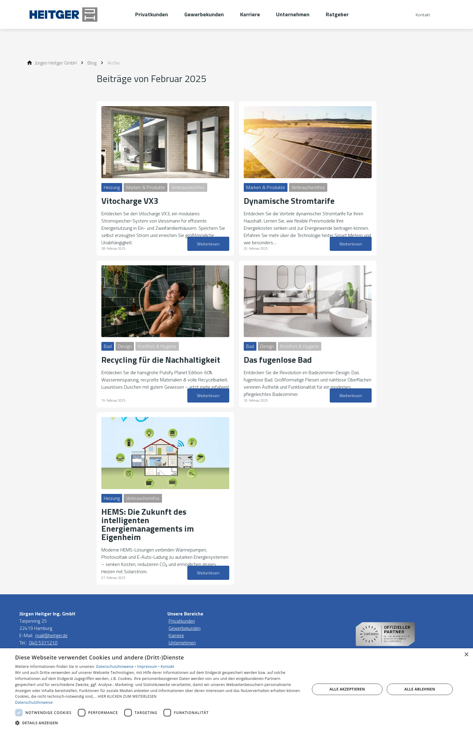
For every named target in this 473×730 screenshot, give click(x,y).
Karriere (176, 635)
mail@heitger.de (51, 635)
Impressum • (149, 666)
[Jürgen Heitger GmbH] (56, 63)
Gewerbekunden (185, 628)
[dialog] (236, 689)
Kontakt (167, 666)
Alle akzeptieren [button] (347, 689)
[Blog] (92, 63)
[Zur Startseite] (77, 14)
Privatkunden (182, 620)
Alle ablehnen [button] (420, 689)
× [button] (466, 655)
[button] (158, 722)
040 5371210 (43, 642)
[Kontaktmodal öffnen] (418, 14)
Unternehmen (182, 642)
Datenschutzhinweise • (116, 666)
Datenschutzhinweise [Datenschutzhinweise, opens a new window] (34, 702)
